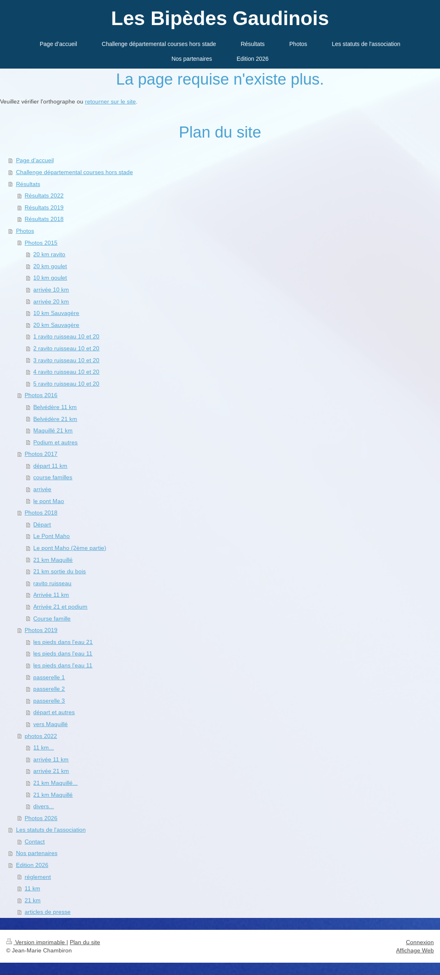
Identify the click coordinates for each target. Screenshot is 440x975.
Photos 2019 (41, 630)
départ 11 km (50, 465)
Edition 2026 (32, 865)
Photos (25, 231)
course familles (52, 477)
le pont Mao (48, 501)
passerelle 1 (49, 677)
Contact (35, 841)
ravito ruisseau (52, 583)
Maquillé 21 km (53, 430)
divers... (43, 806)
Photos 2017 (41, 454)
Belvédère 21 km (55, 419)
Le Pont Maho (51, 536)
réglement (38, 877)
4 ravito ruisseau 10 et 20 (66, 371)
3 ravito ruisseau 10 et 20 (66, 360)
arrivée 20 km (51, 301)
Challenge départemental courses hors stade (74, 172)
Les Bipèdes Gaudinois (220, 18)
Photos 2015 (41, 242)
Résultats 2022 (44, 195)
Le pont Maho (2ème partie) (69, 548)
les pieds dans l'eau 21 (63, 642)
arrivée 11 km (51, 759)
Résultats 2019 (44, 207)
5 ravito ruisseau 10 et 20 (66, 383)
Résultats (28, 184)
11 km (32, 888)
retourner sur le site (110, 101)
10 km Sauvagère (56, 313)
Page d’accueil (35, 160)
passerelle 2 (49, 688)
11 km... (43, 747)
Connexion (420, 942)
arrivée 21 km (51, 771)
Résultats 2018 (44, 219)
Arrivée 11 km (51, 594)
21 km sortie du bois (59, 571)
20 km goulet (50, 266)
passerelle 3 (49, 700)
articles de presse (48, 911)
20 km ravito (49, 254)
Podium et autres (55, 442)
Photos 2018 (41, 512)
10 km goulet (50, 277)
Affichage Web (415, 950)
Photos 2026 (41, 818)
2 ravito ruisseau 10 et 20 (66, 348)
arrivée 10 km (51, 289)
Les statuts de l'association (51, 829)
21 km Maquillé (53, 559)
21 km (33, 900)
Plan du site (85, 942)
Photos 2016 (41, 395)
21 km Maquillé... (55, 783)
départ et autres (54, 712)
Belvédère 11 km (55, 407)
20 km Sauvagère (56, 325)
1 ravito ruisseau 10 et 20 (66, 336)
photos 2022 (41, 736)
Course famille (52, 618)
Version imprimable (36, 942)
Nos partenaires (36, 853)
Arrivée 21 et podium (60, 606)
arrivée (42, 489)
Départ (42, 524)
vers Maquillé (50, 724)
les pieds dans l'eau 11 (62, 653)
